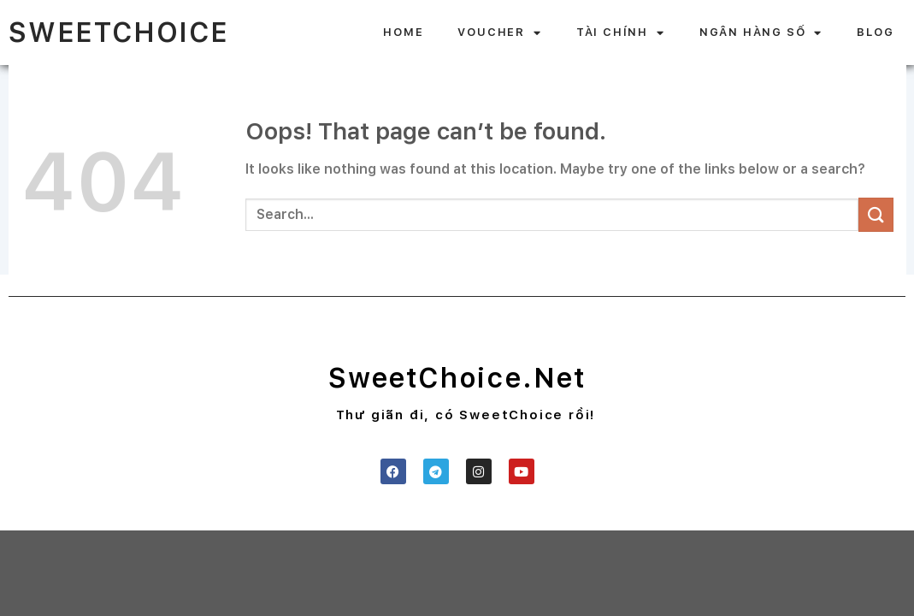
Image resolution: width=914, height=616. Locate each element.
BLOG (875, 32)
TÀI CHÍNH (620, 33)
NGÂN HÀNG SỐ (761, 33)
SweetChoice (119, 32)
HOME (403, 32)
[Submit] (875, 214)
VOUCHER (499, 33)
